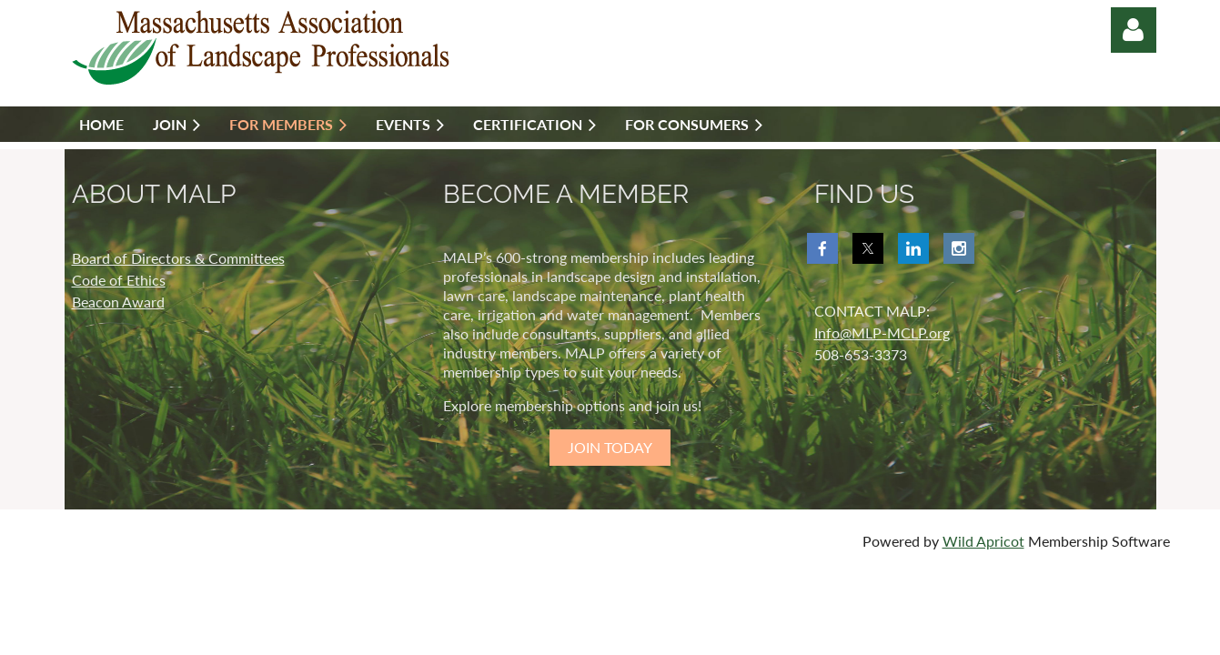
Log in (1133, 30)
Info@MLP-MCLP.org (882, 332)
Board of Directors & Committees (178, 258)
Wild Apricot (983, 540)
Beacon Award (118, 301)
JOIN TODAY (610, 447)
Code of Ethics (119, 279)
